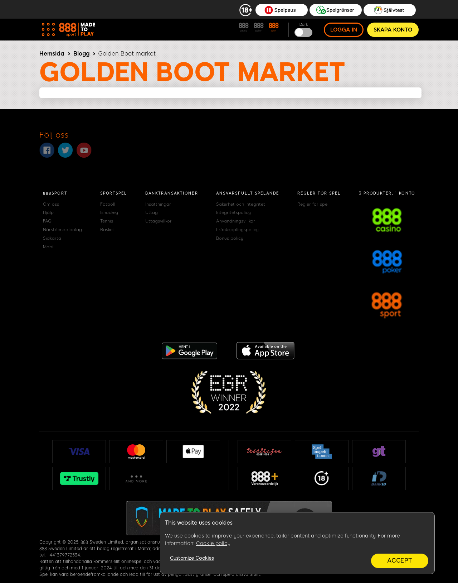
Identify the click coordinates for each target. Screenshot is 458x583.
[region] (297, 543)
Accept (399, 560)
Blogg (81, 53)
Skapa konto (393, 30)
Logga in (343, 30)
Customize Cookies (192, 558)
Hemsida (51, 53)
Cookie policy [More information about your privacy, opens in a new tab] (213, 543)
